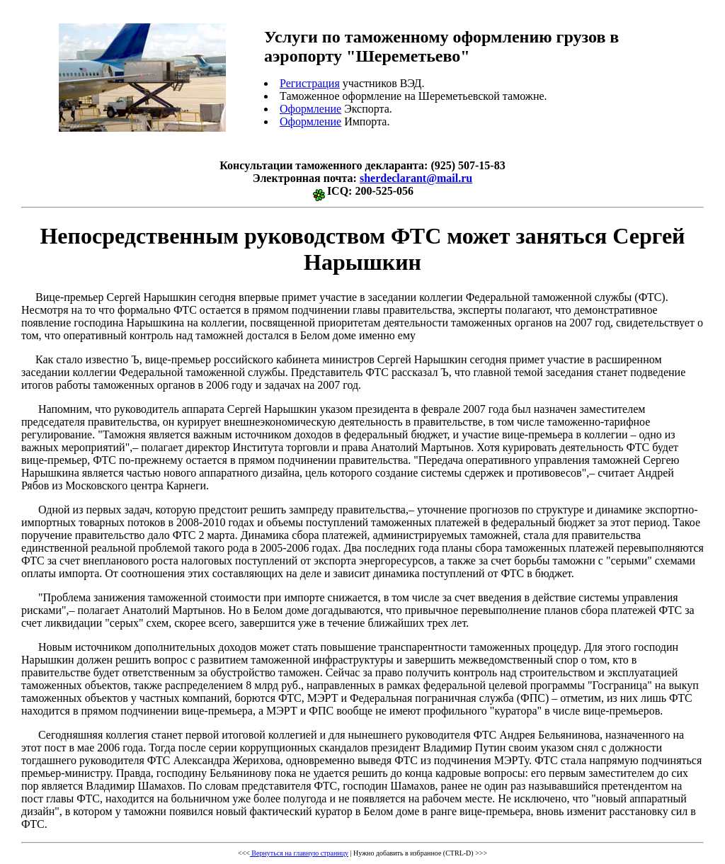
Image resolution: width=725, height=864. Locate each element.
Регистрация (310, 83)
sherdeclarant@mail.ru (416, 178)
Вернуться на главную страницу (299, 853)
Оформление (310, 109)
